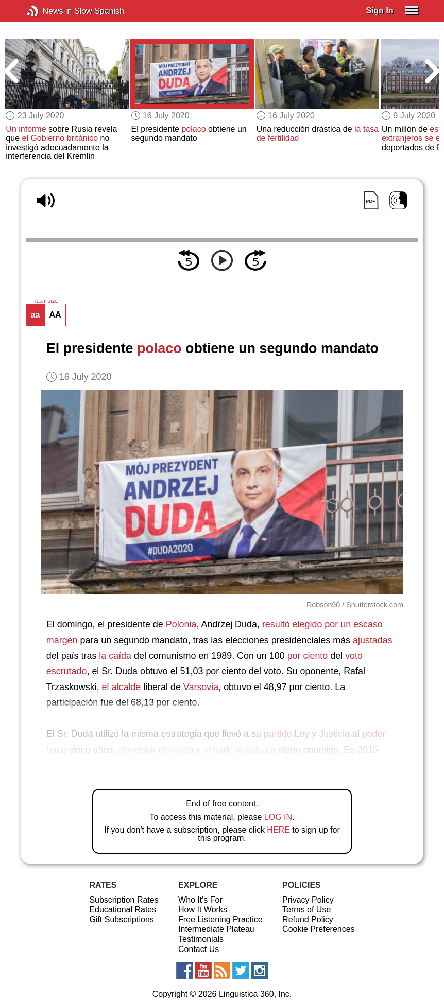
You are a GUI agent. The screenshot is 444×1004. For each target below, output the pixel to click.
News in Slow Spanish (48, 11)
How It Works (202, 909)
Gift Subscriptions (121, 919)
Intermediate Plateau (216, 929)
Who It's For (200, 899)
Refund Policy (307, 919)
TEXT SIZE (45, 301)
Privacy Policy (308, 899)
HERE (278, 829)
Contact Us (198, 949)
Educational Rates (122, 909)
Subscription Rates (123, 899)
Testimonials (201, 939)
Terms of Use (306, 909)
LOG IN (278, 817)
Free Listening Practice (220, 919)
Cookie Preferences (318, 929)
